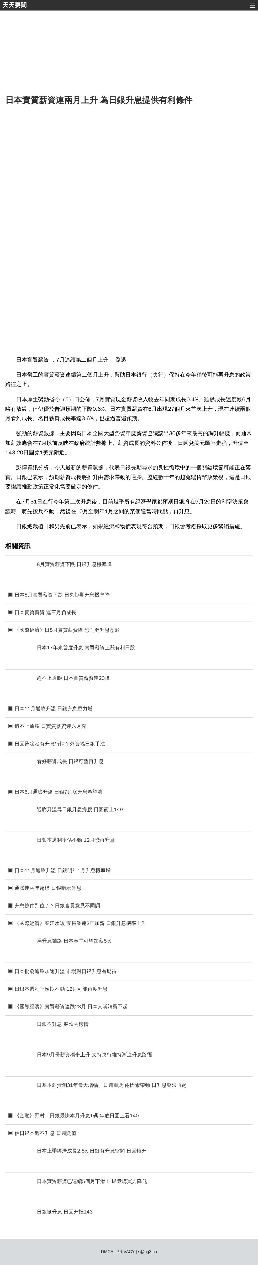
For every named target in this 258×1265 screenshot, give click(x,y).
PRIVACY (126, 1251)
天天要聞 (15, 5)
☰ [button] (252, 5)
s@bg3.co (147, 1251)
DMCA (107, 1251)
